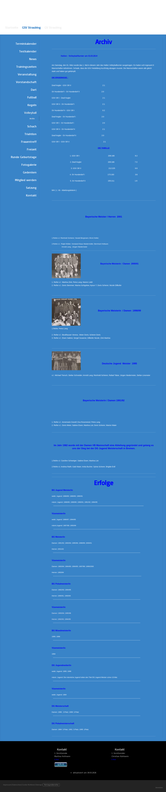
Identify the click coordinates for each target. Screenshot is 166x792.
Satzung (31, 188)
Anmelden (159, 788)
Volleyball (30, 112)
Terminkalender (26, 43)
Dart (34, 89)
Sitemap (39, 785)
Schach (32, 126)
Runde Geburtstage (24, 157)
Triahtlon (31, 134)
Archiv (32, 118)
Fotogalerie (29, 165)
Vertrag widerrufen (51, 785)
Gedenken (30, 172)
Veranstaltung (27, 74)
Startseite (11, 27)
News (33, 59)
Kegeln (32, 105)
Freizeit (32, 149)
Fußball (32, 97)
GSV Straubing (31, 27)
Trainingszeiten (26, 66)
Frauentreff (29, 142)
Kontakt (31, 195)
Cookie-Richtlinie (28, 785)
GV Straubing (53, 27)
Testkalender (28, 51)
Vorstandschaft (26, 82)
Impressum (7, 785)
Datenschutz (16, 785)
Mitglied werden (26, 180)
